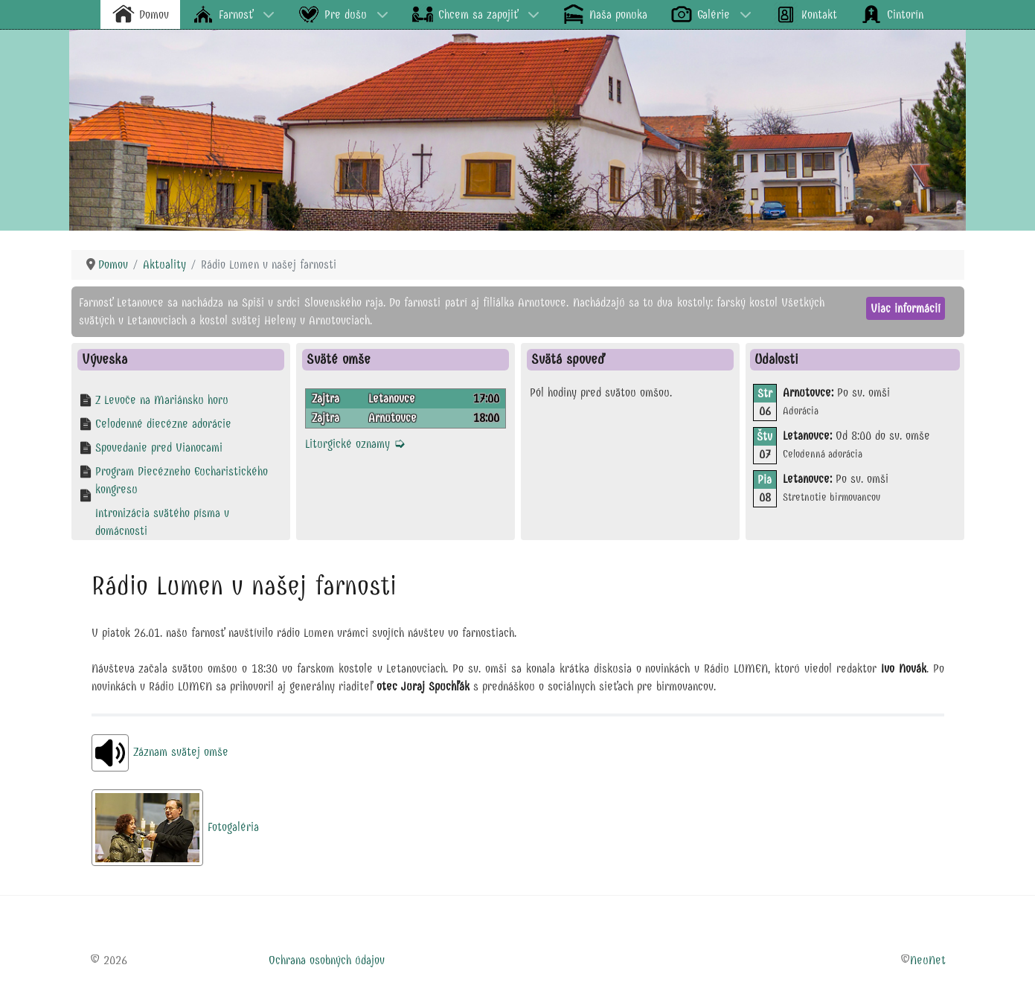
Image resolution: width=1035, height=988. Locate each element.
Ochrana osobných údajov (327, 960)
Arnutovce (392, 418)
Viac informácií (906, 308)
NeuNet (928, 960)
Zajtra (325, 398)
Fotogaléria (175, 827)
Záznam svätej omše (160, 752)
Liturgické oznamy (355, 444)
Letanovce (391, 398)
